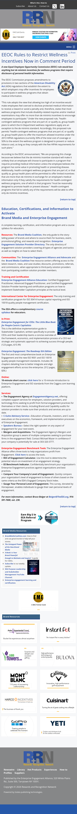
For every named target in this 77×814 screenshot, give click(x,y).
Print (73, 52)
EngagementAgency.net (45, 396)
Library (21, 769)
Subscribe (20, 6)
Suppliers (20, 772)
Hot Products (34, 769)
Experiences (50, 769)
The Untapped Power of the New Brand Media (13, 547)
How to (63, 769)
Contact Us (44, 6)
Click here (20, 454)
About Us (32, 6)
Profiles (8, 772)
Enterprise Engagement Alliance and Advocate (46, 257)
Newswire (9, 769)
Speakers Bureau (12, 425)
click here (33, 380)
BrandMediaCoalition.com (15, 536)
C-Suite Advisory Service (16, 415)
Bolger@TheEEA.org (58, 496)
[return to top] (68, 199)
